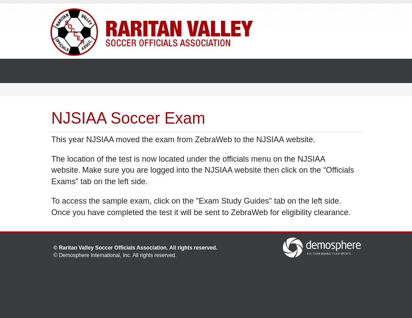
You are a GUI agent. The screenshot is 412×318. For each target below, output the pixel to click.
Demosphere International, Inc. (95, 255)
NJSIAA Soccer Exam (128, 118)
